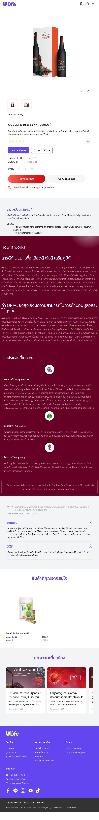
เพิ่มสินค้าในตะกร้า (66, 178)
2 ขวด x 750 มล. (18, 150)
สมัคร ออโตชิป (27, 178)
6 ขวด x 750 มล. (42, 150)
